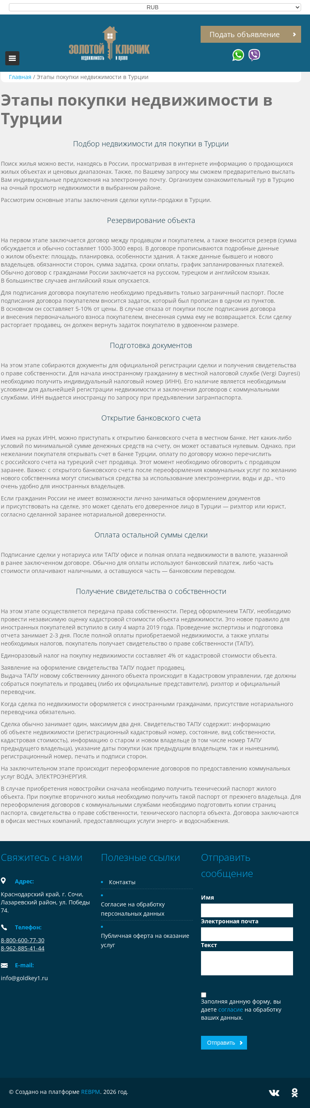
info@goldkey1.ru (24, 978)
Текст (209, 945)
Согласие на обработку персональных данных (133, 908)
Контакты (122, 882)
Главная (20, 77)
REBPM (90, 1092)
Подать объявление (244, 34)
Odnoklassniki (294, 1093)
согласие (231, 1009)
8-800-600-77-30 (22, 940)
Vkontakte (274, 1093)
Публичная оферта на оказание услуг (145, 940)
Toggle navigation (12, 58)
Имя (207, 897)
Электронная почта (229, 921)
